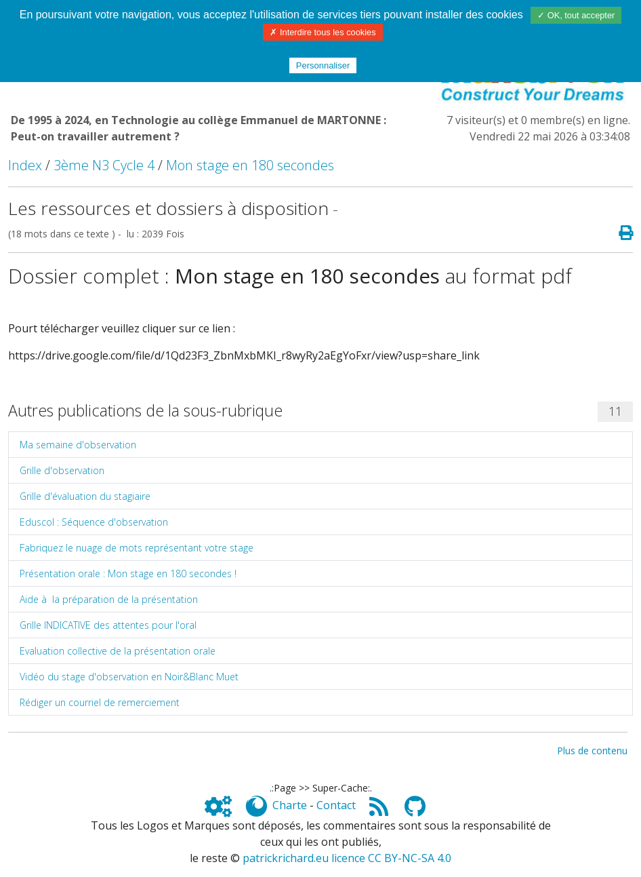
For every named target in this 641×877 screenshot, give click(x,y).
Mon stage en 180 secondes (250, 165)
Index (25, 165)
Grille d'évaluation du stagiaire (85, 496)
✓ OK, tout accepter (576, 15)
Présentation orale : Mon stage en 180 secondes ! (128, 573)
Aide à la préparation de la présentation (109, 599)
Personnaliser (323, 65)
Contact (336, 805)
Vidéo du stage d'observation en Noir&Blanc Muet (129, 676)
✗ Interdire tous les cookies (322, 32)
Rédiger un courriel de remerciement (100, 702)
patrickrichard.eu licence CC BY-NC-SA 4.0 (347, 858)
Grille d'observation (62, 470)
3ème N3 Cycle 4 (104, 165)
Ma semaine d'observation (78, 444)
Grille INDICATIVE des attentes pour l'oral (108, 625)
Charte (289, 805)
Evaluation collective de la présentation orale (117, 650)
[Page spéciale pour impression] (620, 233)
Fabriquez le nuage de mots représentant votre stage (136, 547)
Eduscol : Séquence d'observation (94, 521)
